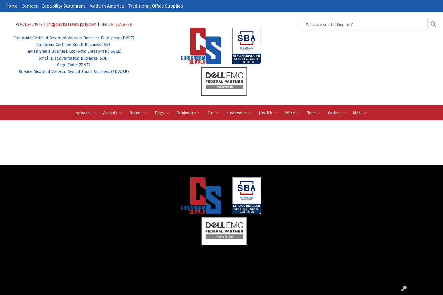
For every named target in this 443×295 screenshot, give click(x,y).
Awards (112, 112)
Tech (313, 112)
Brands (138, 112)
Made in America (106, 6)
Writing (337, 112)
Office (292, 112)
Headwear (239, 112)
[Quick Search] (363, 24)
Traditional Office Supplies (155, 6)
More (360, 112)
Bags (162, 112)
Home (11, 6)
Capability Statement (63, 6)
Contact (29, 6)
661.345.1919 (31, 24)
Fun (213, 112)
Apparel (86, 112)
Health (268, 112)
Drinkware (188, 112)
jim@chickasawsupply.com (71, 24)
